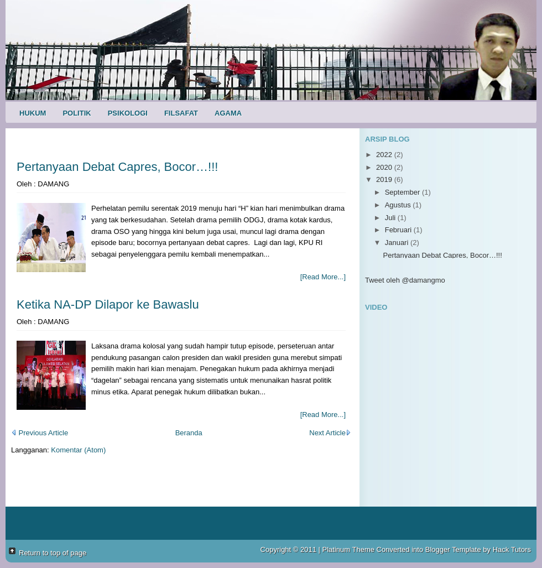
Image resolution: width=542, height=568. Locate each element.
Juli (391, 217)
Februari (399, 230)
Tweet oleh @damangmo (405, 280)
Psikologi (128, 113)
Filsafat (181, 113)
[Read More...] (323, 277)
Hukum (32, 113)
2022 (385, 154)
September (403, 192)
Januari (397, 242)
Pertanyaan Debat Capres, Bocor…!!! (117, 167)
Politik (76, 113)
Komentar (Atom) (78, 450)
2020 (385, 167)
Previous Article (39, 433)
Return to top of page (52, 553)
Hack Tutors (512, 549)
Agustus (399, 205)
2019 (385, 179)
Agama (228, 113)
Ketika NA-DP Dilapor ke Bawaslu (108, 304)
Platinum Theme (348, 549)
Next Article (330, 433)
